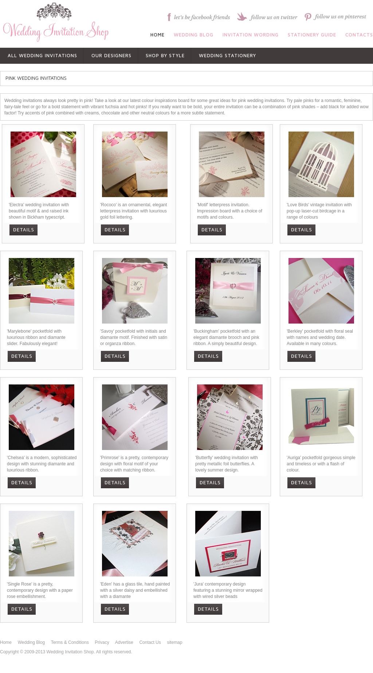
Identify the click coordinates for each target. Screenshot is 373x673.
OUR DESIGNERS (111, 55)
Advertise (124, 642)
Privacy (102, 642)
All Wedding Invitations (42, 55)
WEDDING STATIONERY (227, 55)
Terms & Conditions (70, 642)
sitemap (174, 642)
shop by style (165, 55)
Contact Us (150, 642)
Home (6, 642)
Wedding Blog (31, 642)
